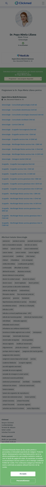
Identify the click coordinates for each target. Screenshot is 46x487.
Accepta (23, 474)
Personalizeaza (23, 481)
